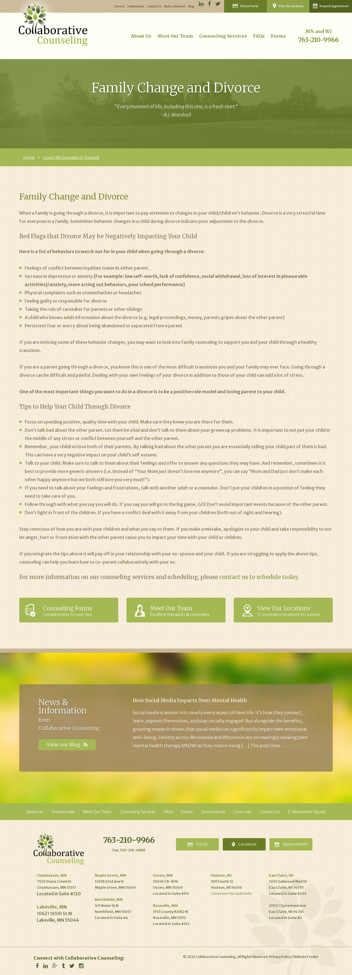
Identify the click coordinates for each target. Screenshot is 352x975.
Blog (191, 6)
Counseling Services (223, 36)
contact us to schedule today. (259, 577)
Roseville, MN (165, 905)
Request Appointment (331, 6)
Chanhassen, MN (52, 875)
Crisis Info (242, 811)
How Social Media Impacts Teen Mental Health (190, 700)
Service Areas (213, 811)
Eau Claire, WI (281, 875)
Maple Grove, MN (110, 875)
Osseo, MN (163, 875)
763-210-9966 (318, 40)
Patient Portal (245, 6)
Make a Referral (174, 6)
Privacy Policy (280, 957)
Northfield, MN (109, 899)
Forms (278, 36)
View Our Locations (288, 6)
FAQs (259, 36)
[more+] (294, 745)
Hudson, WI (221, 875)
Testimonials (135, 6)
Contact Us (154, 6)
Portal (197, 844)
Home (29, 157)
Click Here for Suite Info (231, 893)
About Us (141, 36)
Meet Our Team (175, 36)
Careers (119, 6)
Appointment (291, 844)
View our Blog (67, 744)
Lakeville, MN (52, 907)
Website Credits (305, 957)
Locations (244, 844)
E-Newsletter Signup (307, 811)
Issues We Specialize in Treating (71, 157)
